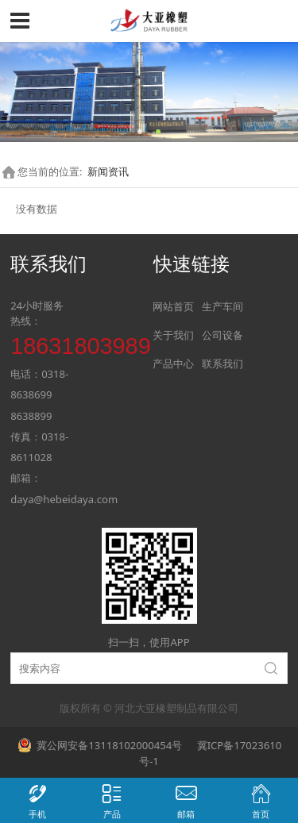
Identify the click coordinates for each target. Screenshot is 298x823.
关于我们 (173, 335)
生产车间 (222, 306)
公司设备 (222, 335)
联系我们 (222, 363)
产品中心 (173, 363)
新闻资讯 (108, 171)
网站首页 (173, 306)
